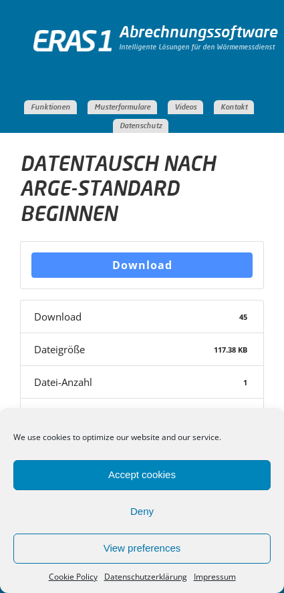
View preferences (142, 548)
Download (142, 265)
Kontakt (234, 107)
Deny (142, 511)
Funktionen (50, 107)
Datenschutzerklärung (145, 576)
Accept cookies (142, 474)
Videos (185, 107)
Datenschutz (141, 126)
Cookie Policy (73, 576)
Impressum (215, 576)
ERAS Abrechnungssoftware (76, 55)
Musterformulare (122, 107)
